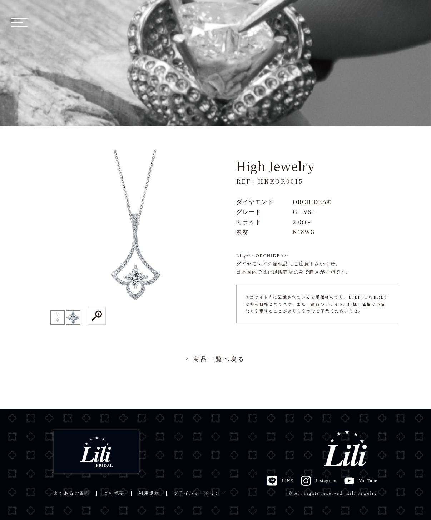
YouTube (360, 480)
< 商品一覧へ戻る (215, 359)
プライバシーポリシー (199, 493)
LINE (280, 480)
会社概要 (114, 493)
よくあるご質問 (72, 493)
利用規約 (149, 493)
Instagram (319, 480)
